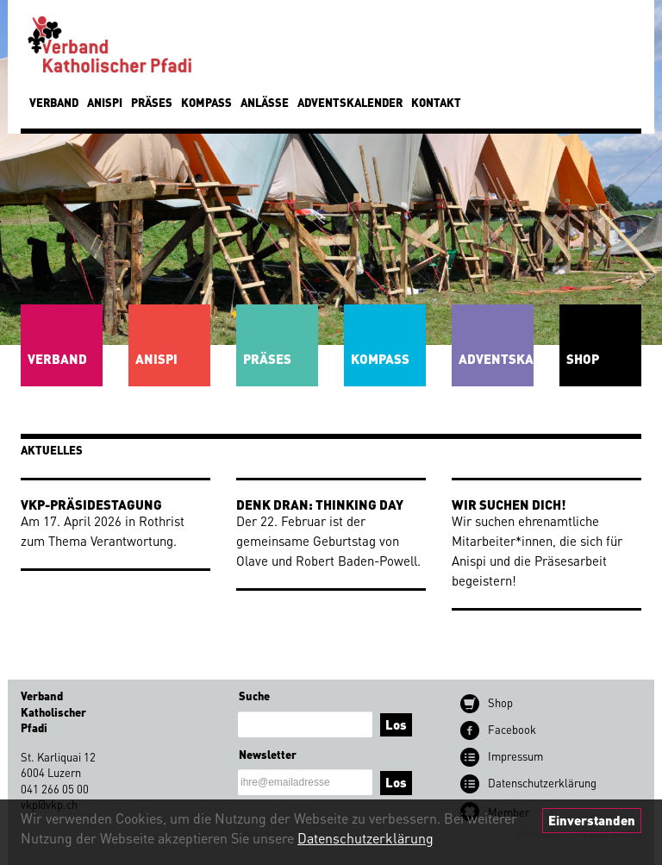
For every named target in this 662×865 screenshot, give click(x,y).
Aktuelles (52, 449)
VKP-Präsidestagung (91, 504)
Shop (500, 702)
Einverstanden (591, 820)
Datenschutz (542, 782)
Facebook (512, 729)
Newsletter (268, 754)
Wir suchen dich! (508, 504)
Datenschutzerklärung (365, 838)
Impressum (515, 756)
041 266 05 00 (55, 788)
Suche (254, 695)
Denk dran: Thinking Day (319, 504)
